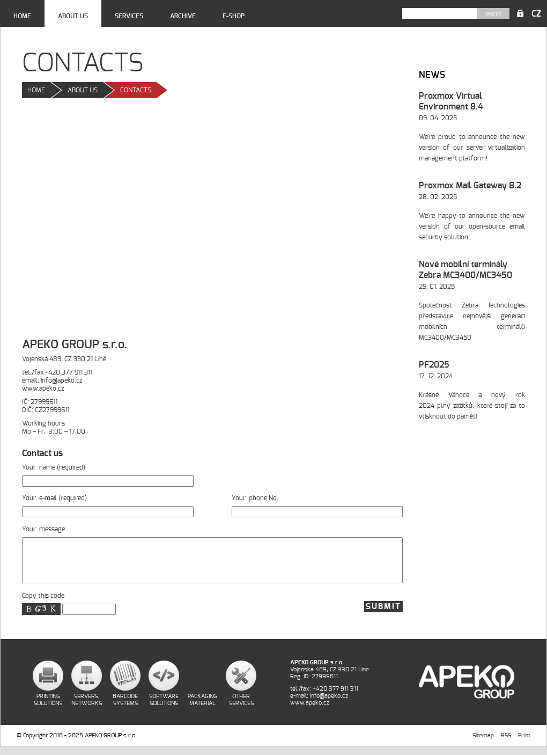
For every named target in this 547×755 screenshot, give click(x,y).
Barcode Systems (125, 707)
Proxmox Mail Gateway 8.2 (470, 185)
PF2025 (434, 365)
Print (524, 743)
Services (129, 16)
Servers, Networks (86, 707)
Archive (183, 16)
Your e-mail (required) (108, 505)
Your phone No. (317, 505)
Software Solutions (164, 707)
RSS (506, 743)
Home (22, 16)
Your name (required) (108, 474)
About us (73, 16)
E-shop (234, 16)
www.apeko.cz (43, 388)
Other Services (241, 707)
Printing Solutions (48, 707)
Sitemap (483, 743)
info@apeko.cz (61, 380)
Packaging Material (202, 707)
